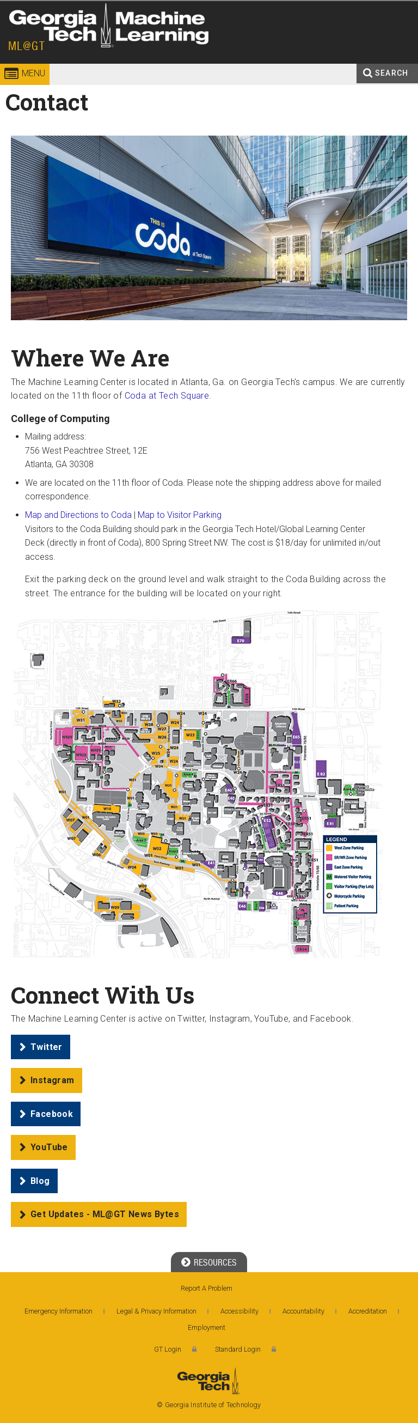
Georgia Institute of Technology (31, 40)
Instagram (52, 1080)
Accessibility (239, 1311)
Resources (215, 1262)
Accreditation (367, 1311)
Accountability (303, 1311)
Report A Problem (206, 1288)
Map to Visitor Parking (180, 515)
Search (391, 73)
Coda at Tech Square (167, 395)
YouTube (49, 1147)
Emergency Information (58, 1311)
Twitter (46, 1047)
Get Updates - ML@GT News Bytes (104, 1214)
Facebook (51, 1114)
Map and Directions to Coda (78, 515)
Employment (206, 1327)
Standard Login (238, 1349)
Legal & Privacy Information (156, 1311)
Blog (40, 1181)
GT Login (167, 1349)
